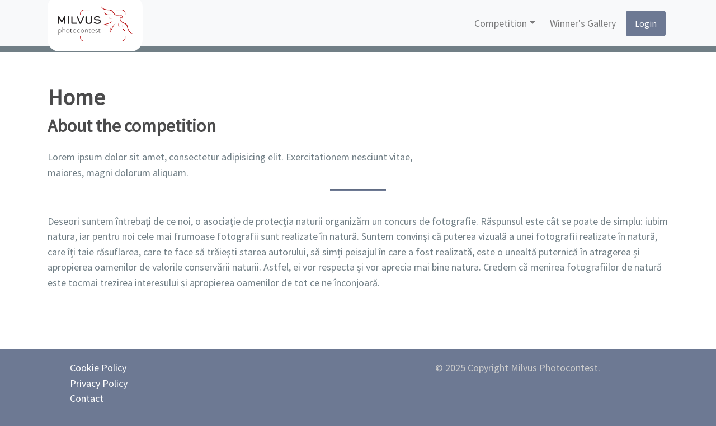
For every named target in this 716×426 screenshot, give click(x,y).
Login (646, 23)
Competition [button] (500, 23)
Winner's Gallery (583, 23)
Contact (86, 398)
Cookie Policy (98, 367)
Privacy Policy (99, 383)
